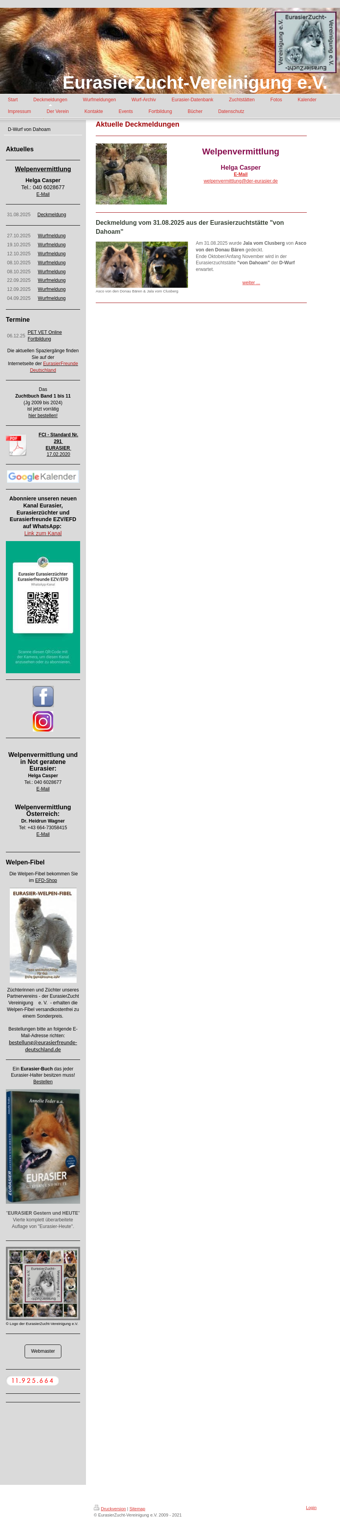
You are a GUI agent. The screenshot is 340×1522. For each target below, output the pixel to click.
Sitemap (137, 1508)
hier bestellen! (43, 415)
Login (311, 1507)
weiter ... (251, 282)
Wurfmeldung (52, 235)
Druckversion (110, 1508)
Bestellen (42, 1082)
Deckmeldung (52, 214)
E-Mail (43, 194)
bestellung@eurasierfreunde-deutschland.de (43, 1046)
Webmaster (43, 1351)
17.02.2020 (58, 454)
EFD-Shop (46, 880)
